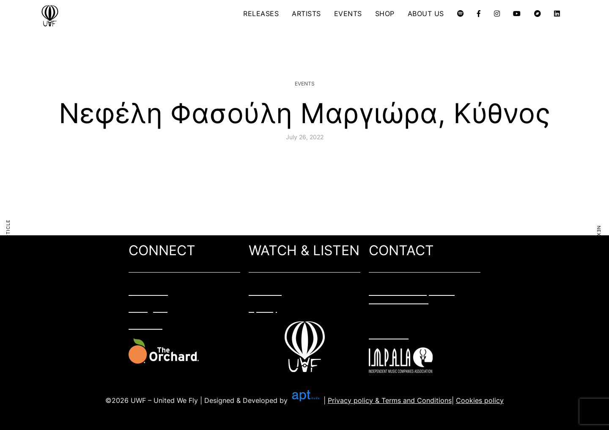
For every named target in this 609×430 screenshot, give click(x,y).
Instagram (148, 308)
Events (305, 83)
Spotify (263, 308)
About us (389, 334)
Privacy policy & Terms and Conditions (390, 400)
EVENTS (348, 13)
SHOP (385, 13)
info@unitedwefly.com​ (413, 317)
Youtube (265, 292)
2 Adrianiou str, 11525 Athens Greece (412, 296)
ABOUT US (426, 13)
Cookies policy (480, 400)
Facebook (148, 292)
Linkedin (145, 325)
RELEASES (261, 13)
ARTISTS (306, 13)
